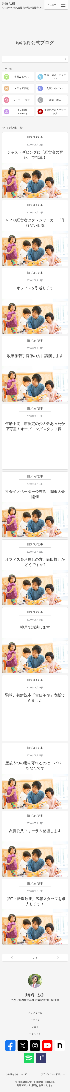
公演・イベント (55, 88)
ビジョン (35, 1020)
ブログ (35, 1026)
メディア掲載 (21, 88)
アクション (35, 1034)
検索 (65, 59)
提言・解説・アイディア (55, 77)
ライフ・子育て (21, 100)
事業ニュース (21, 76)
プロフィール (35, 1012)
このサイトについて (16, 1074)
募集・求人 (55, 100)
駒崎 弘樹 (22, 5)
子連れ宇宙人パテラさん (55, 111)
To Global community (21, 111)
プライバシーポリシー (53, 1074)
